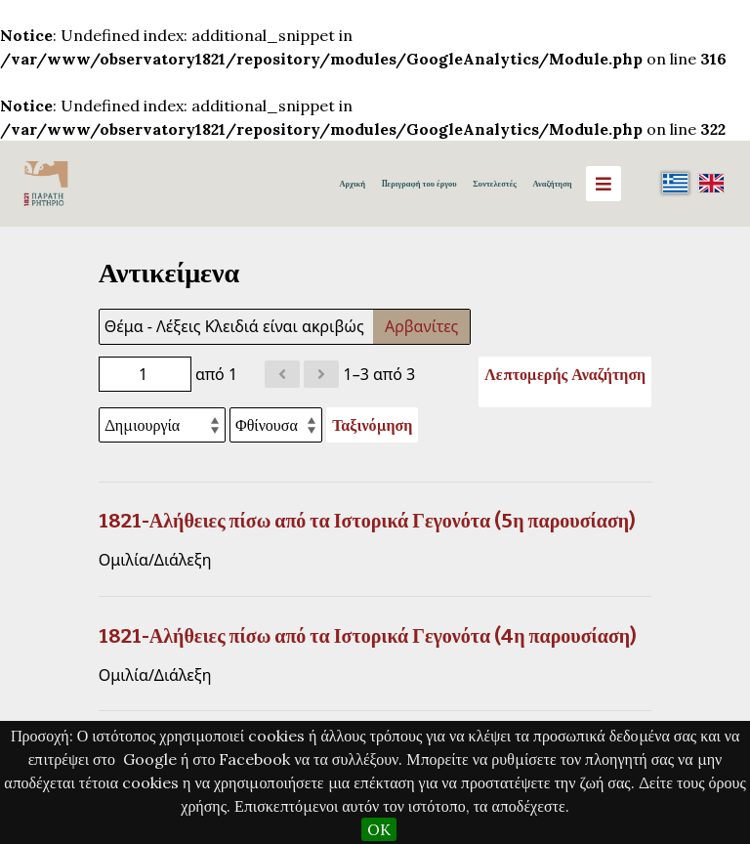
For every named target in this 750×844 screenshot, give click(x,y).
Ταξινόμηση (372, 425)
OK (379, 829)
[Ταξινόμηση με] (162, 425)
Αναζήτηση (551, 184)
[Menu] (603, 183)
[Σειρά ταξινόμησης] (275, 425)
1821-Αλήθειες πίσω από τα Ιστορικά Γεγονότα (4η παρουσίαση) (368, 636)
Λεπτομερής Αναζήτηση (565, 374)
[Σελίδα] (145, 374)
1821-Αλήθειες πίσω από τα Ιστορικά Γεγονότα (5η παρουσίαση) (367, 520)
